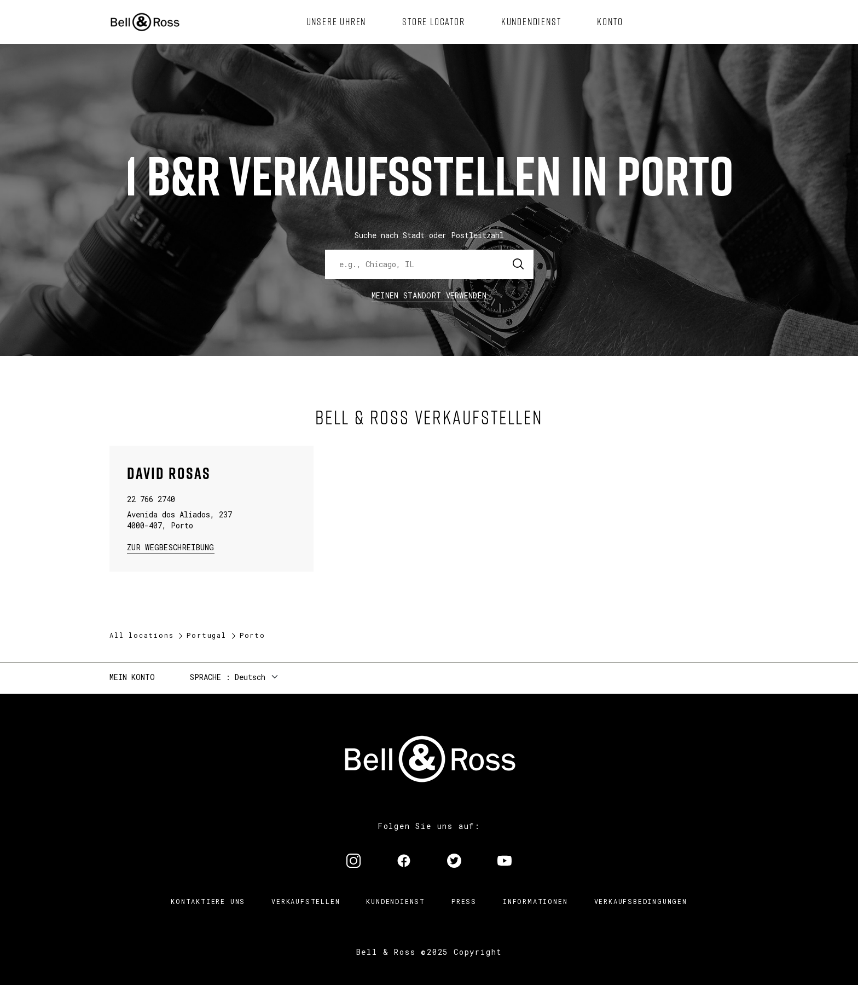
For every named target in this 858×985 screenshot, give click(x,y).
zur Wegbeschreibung (171, 546)
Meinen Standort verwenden (429, 295)
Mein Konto (132, 677)
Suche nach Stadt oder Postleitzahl (429, 235)
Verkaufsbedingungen (640, 901)
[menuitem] (336, 22)
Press (464, 901)
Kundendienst (395, 901)
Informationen (535, 901)
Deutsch (250, 677)
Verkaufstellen (305, 901)
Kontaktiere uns (208, 901)
